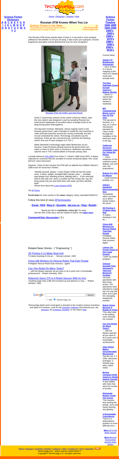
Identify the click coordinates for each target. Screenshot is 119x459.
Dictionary (60, 16)
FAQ (81, 449)
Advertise (89, 449)
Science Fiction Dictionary (13, 18)
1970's (110, 39)
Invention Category (70, 307)
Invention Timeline (61, 310)
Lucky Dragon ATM (62, 185)
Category (57, 449)
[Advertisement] (13, 81)
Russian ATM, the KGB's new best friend (64, 113)
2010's (110, 50)
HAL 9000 (49, 156)
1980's (109, 41)
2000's (109, 47)
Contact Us (73, 449)
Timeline (70, 16)
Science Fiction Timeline (110, 20)
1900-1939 (110, 28)
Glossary (45, 310)
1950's (110, 33)
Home (51, 16)
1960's (109, 36)
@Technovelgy (63, 200)
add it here (88, 212)
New (77, 16)
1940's (109, 30)
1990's (110, 44)
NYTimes (36, 190)
